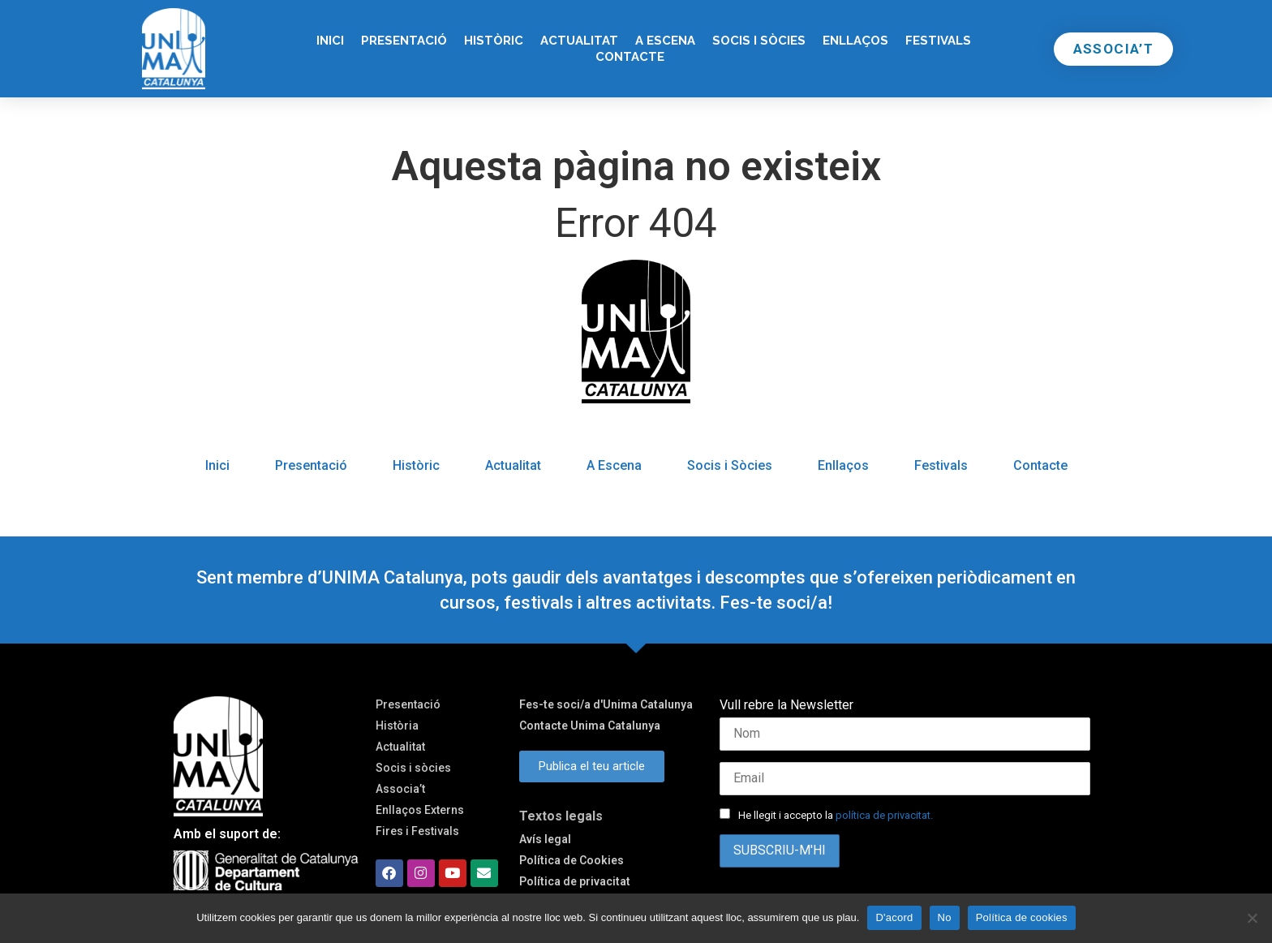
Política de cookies (1022, 917)
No (945, 917)
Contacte (629, 57)
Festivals (938, 40)
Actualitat (579, 40)
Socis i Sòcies (759, 40)
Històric (493, 40)
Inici (330, 40)
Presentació (404, 40)
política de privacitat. (884, 815)
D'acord (894, 917)
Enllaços (855, 40)
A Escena (665, 40)
